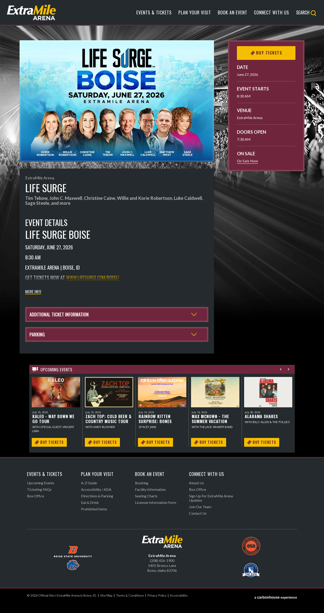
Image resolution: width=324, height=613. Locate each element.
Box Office (35, 506)
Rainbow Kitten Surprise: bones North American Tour (161, 429)
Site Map (106, 606)
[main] (162, 254)
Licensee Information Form (155, 513)
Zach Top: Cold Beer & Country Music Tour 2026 (109, 429)
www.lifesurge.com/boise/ (94, 277)
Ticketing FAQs (39, 500)
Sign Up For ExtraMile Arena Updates (211, 508)
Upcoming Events (40, 493)
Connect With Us (271, 14)
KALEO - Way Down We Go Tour (53, 429)
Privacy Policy (156, 606)
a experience (275, 606)
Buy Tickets (266, 53)
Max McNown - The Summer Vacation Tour (210, 429)
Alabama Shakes (261, 426)
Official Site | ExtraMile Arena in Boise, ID (36, 14)
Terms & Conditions (130, 606)
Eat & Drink (90, 513)
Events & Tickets (154, 14)
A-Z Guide (89, 493)
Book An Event (232, 14)
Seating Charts (146, 506)
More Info (33, 292)
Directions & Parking (97, 506)
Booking (141, 493)
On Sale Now (247, 161)
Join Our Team (200, 517)
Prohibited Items (94, 519)
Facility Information (150, 500)
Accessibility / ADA (96, 500)
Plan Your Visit (194, 14)
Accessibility (179, 606)
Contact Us (198, 524)
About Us (196, 493)
